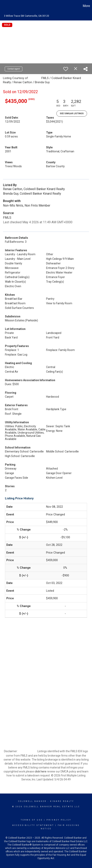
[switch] (66, 69)
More (86, 6)
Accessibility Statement (33, 825)
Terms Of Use (32, 820)
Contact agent (13, 69)
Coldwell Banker (32, 801)
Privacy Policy (58, 820)
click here (40, 771)
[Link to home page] (3, 6)
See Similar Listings (72, 113)
